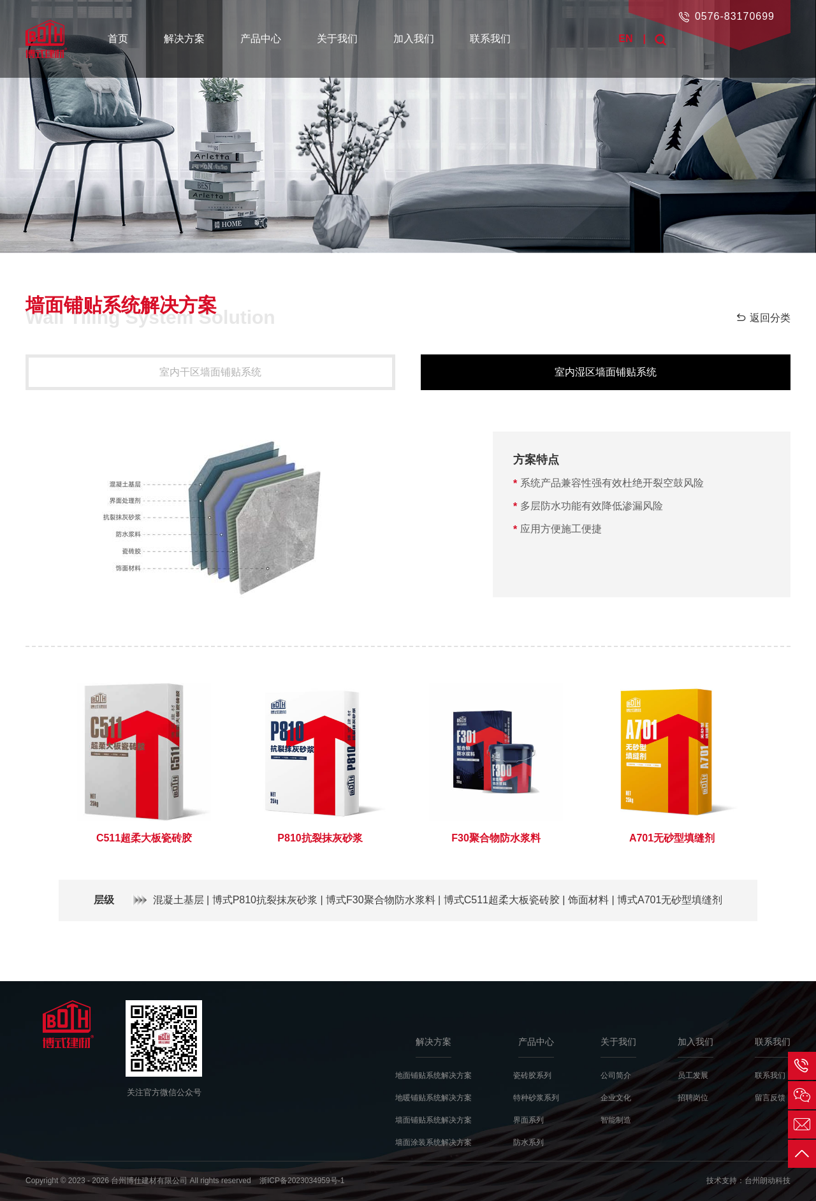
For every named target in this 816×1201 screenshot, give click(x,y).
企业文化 (616, 1097)
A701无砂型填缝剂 (672, 838)
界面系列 (528, 1120)
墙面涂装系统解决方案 (433, 1142)
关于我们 (337, 38)
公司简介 (616, 1075)
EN (625, 38)
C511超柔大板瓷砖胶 (144, 838)
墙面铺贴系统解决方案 (433, 1120)
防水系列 (528, 1142)
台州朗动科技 (767, 1180)
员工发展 (693, 1075)
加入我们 (413, 38)
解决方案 (184, 38)
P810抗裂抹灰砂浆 (319, 838)
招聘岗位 (693, 1097)
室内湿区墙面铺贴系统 (606, 372)
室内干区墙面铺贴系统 (210, 372)
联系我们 (490, 38)
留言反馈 (770, 1097)
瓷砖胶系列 (532, 1075)
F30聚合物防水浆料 (496, 838)
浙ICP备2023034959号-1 (301, 1180)
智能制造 (616, 1120)
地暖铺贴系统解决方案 (433, 1097)
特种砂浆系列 (536, 1097)
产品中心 (260, 38)
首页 (118, 38)
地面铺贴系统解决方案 (433, 1075)
